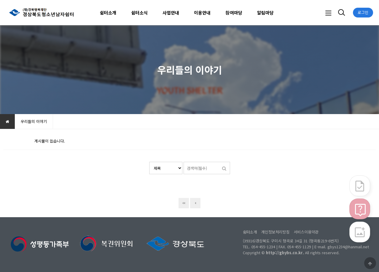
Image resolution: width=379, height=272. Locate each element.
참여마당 (233, 12)
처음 (184, 203)
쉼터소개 (108, 12)
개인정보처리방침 (275, 232)
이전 (195, 203)
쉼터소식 (139, 12)
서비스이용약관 (306, 232)
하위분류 (119, 12)
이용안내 (202, 12)
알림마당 (265, 12)
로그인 (363, 12)
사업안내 (171, 12)
